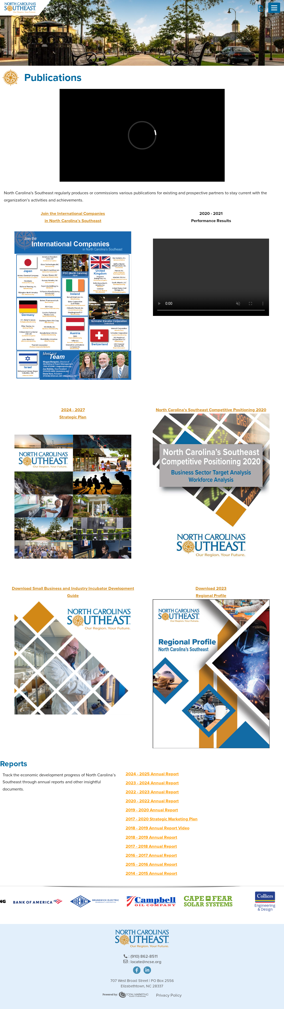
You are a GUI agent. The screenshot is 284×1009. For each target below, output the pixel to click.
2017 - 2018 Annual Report (151, 846)
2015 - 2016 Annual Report (151, 864)
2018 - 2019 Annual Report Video (157, 828)
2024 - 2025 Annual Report (152, 774)
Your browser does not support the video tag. (211, 277)
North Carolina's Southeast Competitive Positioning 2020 (211, 410)
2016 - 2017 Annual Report (151, 855)
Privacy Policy (169, 995)
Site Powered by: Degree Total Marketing (125, 995)
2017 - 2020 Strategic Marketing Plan (162, 819)
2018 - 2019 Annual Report (151, 837)
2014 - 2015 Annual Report (151, 873)
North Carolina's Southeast (20, 7)
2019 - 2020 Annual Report (152, 810)
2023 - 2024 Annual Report (152, 783)
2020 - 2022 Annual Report (152, 801)
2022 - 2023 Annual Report (152, 792)
